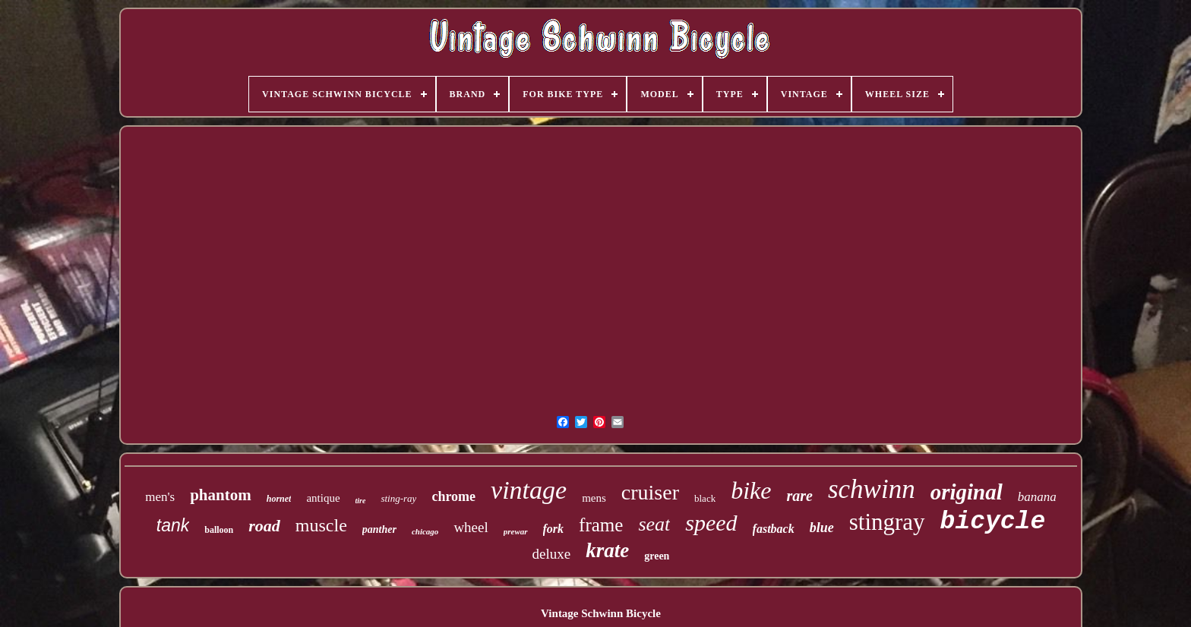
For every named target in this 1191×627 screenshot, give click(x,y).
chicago (425, 531)
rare (799, 495)
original (966, 492)
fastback (774, 528)
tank (172, 525)
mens (594, 498)
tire (360, 500)
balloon (218, 530)
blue (822, 527)
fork (553, 528)
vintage (529, 490)
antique (323, 498)
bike (751, 490)
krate (607, 550)
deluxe (551, 554)
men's (160, 497)
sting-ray (398, 498)
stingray (887, 522)
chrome (453, 496)
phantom (220, 495)
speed (711, 522)
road (264, 525)
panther (379, 529)
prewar (516, 531)
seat (654, 524)
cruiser (650, 492)
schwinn (871, 489)
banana (1037, 497)
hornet (279, 498)
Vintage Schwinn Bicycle (601, 613)
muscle (321, 525)
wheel (470, 527)
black (705, 498)
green (656, 556)
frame (601, 525)
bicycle (993, 522)
